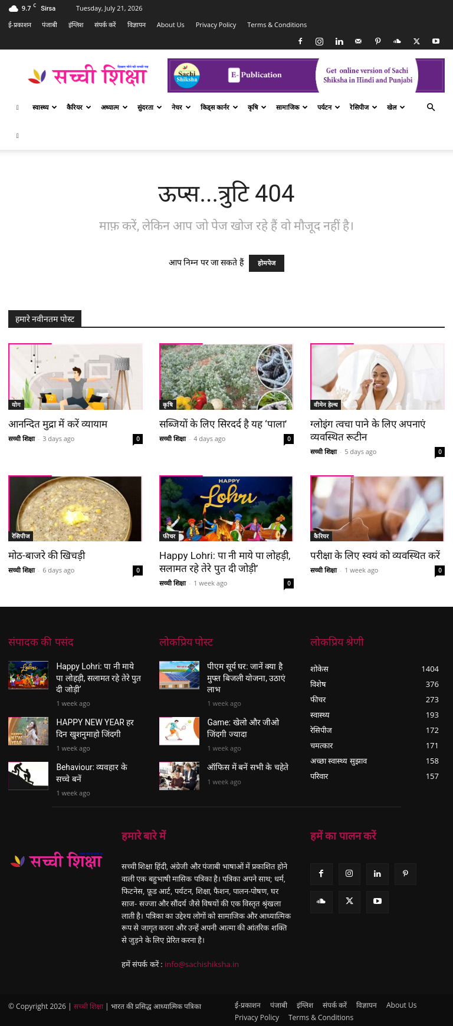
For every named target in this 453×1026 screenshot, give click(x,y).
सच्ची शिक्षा (21, 438)
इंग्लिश (75, 24)
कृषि (257, 107)
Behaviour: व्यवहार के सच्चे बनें (98, 759)
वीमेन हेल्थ (325, 404)
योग (16, 404)
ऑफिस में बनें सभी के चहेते (241, 749)
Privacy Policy (216, 24)
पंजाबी (49, 24)
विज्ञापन (136, 24)
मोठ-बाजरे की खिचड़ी (46, 555)
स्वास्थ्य (44, 107)
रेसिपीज (364, 107)
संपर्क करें (105, 24)
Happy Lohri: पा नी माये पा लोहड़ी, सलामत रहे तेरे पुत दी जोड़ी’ (93, 676)
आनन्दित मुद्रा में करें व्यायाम (57, 424)
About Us (171, 24)
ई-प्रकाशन (19, 24)
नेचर (181, 107)
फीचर (169, 536)
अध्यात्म (114, 107)
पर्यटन (328, 107)
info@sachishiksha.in (202, 961)
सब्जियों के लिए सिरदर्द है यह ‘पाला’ (223, 424)
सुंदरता (149, 107)
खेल (396, 107)
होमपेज (266, 263)
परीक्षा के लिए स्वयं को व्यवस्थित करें (375, 555)
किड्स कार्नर (219, 107)
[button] (430, 107)
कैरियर (79, 107)
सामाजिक (292, 107)
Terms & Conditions (277, 24)
